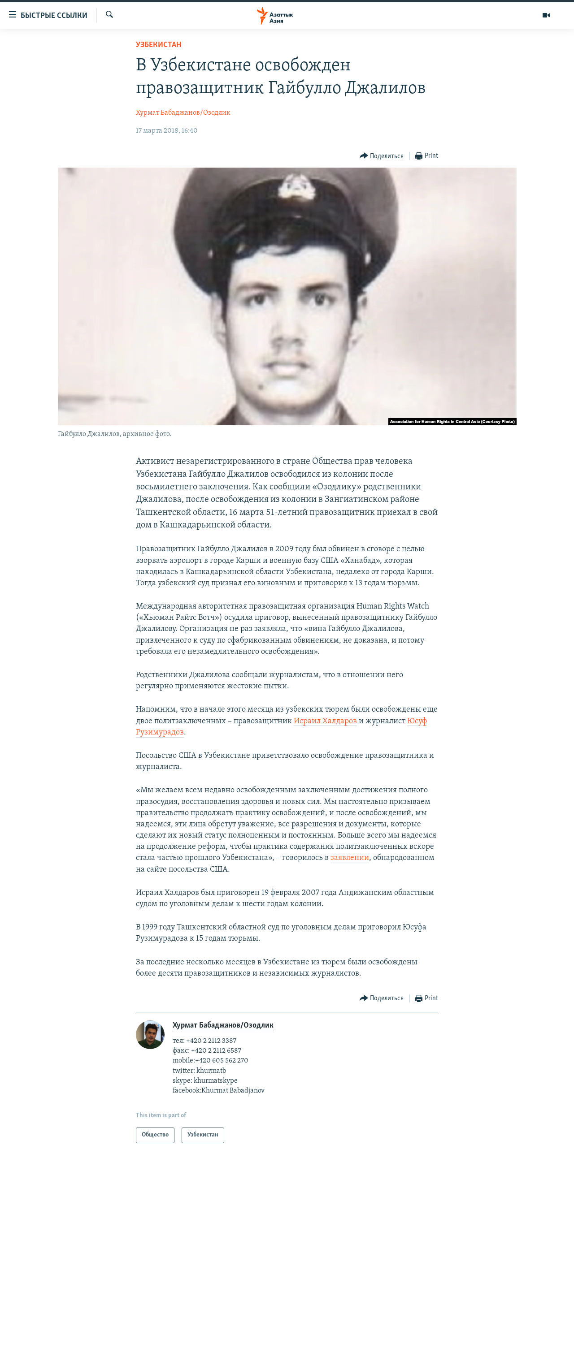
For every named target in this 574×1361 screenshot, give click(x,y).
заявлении (349, 858)
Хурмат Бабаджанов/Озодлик (183, 113)
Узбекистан (158, 45)
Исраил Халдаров (325, 721)
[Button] (382, 156)
